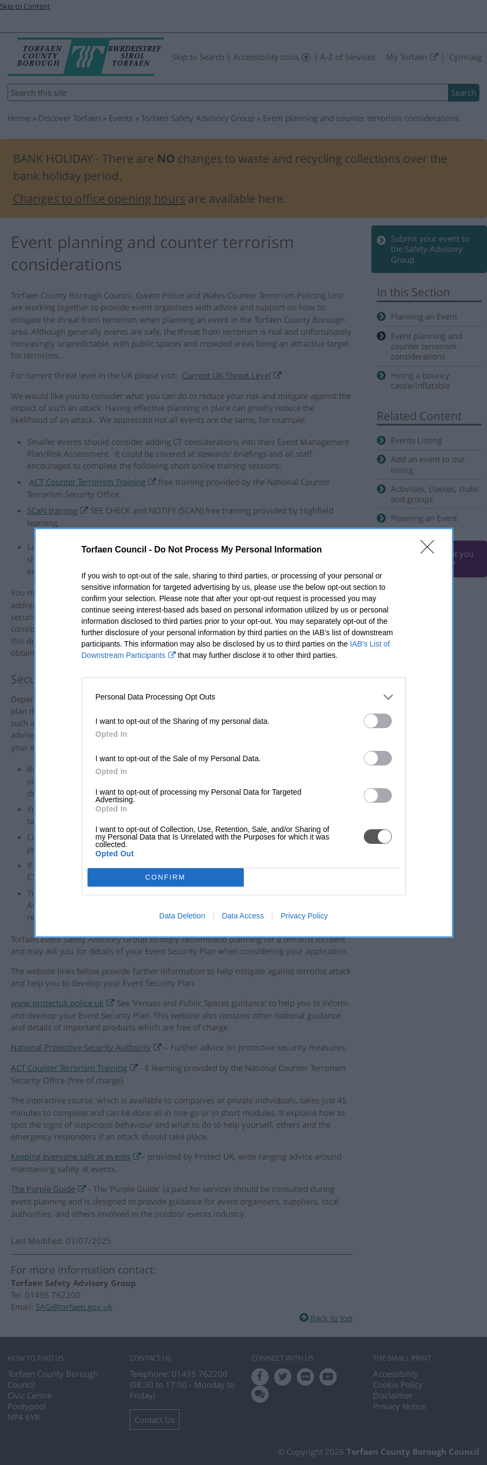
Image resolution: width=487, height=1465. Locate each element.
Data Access (243, 915)
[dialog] (244, 732)
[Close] (431, 550)
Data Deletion (182, 915)
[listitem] (244, 697)
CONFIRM (165, 877)
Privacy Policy (304, 915)
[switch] (378, 721)
